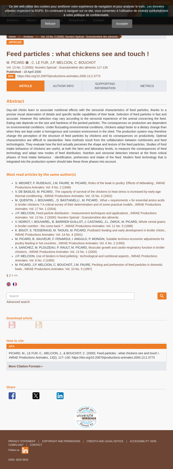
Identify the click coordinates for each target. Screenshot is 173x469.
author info (63, 86)
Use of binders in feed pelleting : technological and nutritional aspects (83, 256)
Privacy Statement (22, 441)
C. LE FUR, (41, 62)
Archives (28, 36)
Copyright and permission (61, 441)
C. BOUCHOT (85, 62)
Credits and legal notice (105, 441)
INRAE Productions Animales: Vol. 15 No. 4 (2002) (78, 196)
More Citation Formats (26, 366)
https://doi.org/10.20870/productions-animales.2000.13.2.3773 (58, 76)
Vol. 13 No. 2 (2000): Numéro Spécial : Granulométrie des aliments (79, 36)
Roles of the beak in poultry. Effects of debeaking (121, 183)
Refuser (50, 23)
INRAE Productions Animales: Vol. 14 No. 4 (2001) (49, 234)
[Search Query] (70, 296)
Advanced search (18, 302)
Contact (36, 444)
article (25, 86)
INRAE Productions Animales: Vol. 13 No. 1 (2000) (63, 252)
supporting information (105, 86)
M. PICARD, (19, 62)
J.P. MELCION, (62, 62)
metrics (147, 86)
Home (12, 36)
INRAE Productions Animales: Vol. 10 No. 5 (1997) (58, 269)
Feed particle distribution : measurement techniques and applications (82, 213)
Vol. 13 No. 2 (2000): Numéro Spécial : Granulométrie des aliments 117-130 (57, 67)
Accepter (122, 23)
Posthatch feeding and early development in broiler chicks (126, 230)
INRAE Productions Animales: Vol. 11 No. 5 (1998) (99, 226)
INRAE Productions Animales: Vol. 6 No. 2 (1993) (92, 243)
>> (15, 275)
